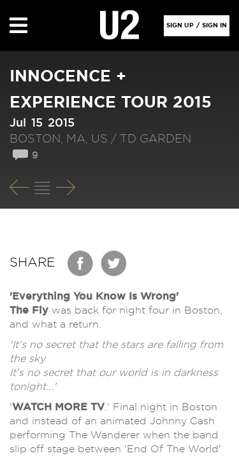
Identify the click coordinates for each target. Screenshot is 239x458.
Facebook (81, 263)
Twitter (114, 263)
